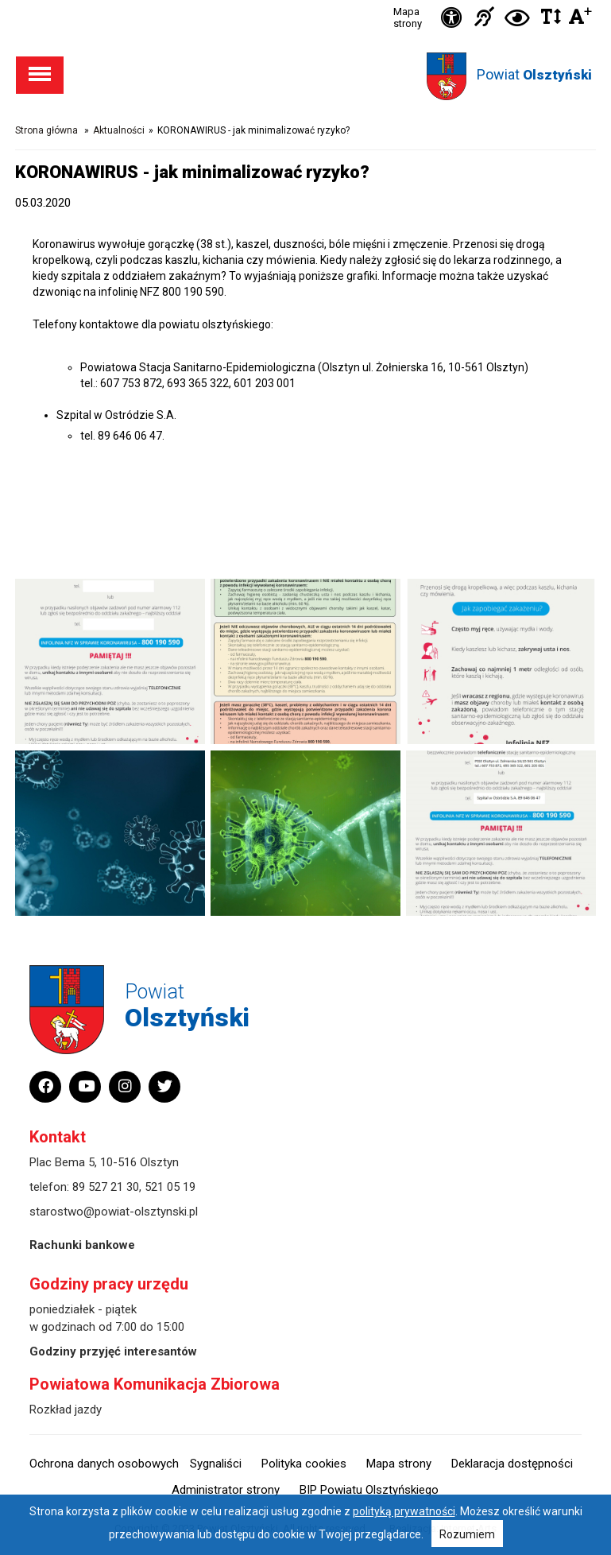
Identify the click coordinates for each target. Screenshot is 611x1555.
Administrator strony (226, 1490)
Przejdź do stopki (305, 0)
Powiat (534, 74)
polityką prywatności (404, 1511)
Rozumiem (467, 1534)
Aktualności (119, 130)
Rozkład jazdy (65, 1409)
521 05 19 (170, 1187)
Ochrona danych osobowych (104, 1463)
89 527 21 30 (105, 1187)
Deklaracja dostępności (512, 1463)
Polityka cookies (303, 1463)
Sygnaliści (216, 1463)
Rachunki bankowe (82, 1245)
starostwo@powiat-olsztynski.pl (113, 1211)
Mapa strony (407, 17)
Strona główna (46, 130)
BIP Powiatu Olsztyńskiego (369, 1490)
